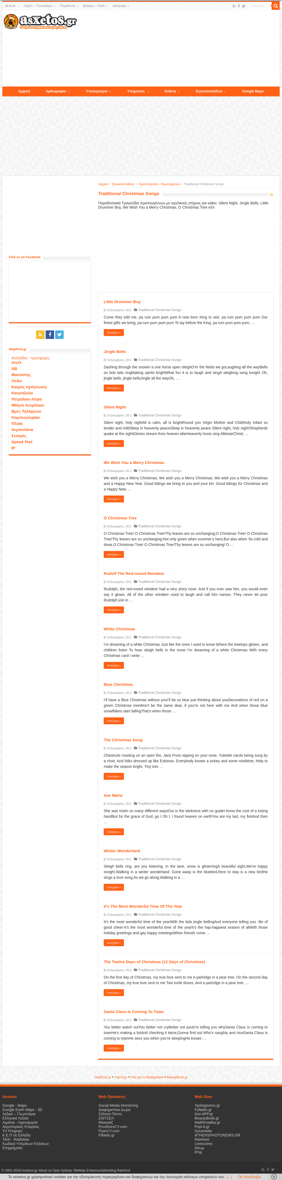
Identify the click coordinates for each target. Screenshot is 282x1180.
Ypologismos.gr (207, 1105)
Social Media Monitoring (118, 1105)
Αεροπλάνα (22, 429)
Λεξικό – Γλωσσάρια (38, 6)
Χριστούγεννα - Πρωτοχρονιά (159, 184)
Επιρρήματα (12, 1148)
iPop (198, 1152)
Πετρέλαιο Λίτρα (26, 399)
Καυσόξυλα (22, 393)
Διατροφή (119, 6)
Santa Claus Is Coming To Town (134, 1011)
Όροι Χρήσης (62, 1170)
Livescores (203, 1144)
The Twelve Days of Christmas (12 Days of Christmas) (154, 961)
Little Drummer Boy (122, 301)
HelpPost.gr (102, 1077)
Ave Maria (113, 795)
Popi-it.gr (120, 1077)
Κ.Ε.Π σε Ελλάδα (16, 1135)
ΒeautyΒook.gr (177, 1077)
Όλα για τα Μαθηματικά (147, 1077)
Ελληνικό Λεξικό (15, 1118)
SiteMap (79, 1170)
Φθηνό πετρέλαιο (27, 405)
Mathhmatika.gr (207, 1122)
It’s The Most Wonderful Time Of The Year (143, 906)
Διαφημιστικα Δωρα (114, 1110)
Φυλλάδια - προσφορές (30, 358)
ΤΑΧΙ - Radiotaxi (15, 1139)
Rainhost (202, 1139)
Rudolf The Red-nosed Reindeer (134, 573)
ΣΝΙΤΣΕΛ (106, 1118)
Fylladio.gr (203, 1110)
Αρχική (103, 184)
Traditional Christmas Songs (159, 310)
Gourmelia (203, 1131)
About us (44, 1170)
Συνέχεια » (114, 332)
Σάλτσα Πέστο (110, 1114)
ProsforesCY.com (112, 1127)
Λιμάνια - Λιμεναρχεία (20, 1122)
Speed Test (21, 442)
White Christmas (119, 629)
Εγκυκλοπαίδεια (123, 184)
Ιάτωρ (199, 1148)
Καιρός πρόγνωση (29, 387)
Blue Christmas (118, 684)
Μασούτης (21, 374)
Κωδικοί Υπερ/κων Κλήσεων (25, 1144)
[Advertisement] (178, 48)
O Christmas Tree (120, 518)
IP (13, 448)
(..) (229, 1177)
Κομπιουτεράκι (25, 417)
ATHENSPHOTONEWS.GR (217, 1135)
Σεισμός (19, 435)
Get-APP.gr (204, 1114)
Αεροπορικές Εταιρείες (21, 1127)
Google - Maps (14, 1105)
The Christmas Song (123, 740)
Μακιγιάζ (105, 1122)
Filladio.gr (106, 1135)
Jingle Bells (115, 351)
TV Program (12, 1131)
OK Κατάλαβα (249, 1177)
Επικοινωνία (95, 1170)
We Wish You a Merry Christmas (134, 462)
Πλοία (17, 423)
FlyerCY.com (108, 1131)
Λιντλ (16, 362)
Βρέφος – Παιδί (94, 6)
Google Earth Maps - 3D (22, 1110)
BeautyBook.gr (207, 1118)
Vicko (16, 380)
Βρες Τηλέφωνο (26, 411)
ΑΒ (14, 368)
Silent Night (115, 407)
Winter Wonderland (122, 851)
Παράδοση (67, 6)
